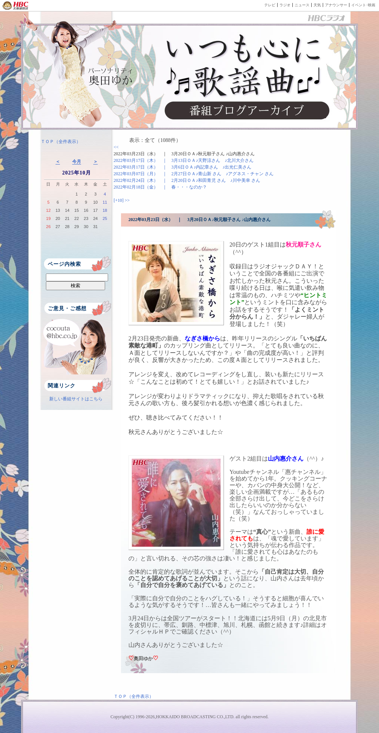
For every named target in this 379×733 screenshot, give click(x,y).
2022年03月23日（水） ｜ (184, 153)
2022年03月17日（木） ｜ (184, 160)
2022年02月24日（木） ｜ (187, 180)
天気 (317, 5)
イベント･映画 (363, 5)
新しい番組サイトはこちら (76, 398)
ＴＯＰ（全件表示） (61, 141)
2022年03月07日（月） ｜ (194, 173)
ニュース (302, 5)
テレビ (269, 5)
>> (127, 200)
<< (116, 147)
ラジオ (285, 5)
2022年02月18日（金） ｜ (160, 187)
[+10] (119, 200)
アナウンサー (336, 5)
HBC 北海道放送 (16, 5)
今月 (76, 161)
